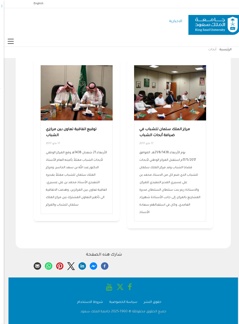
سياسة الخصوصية (120, 302)
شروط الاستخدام (86, 302)
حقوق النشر (149, 302)
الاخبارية (171, 21)
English (35, 3)
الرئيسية (222, 50)
